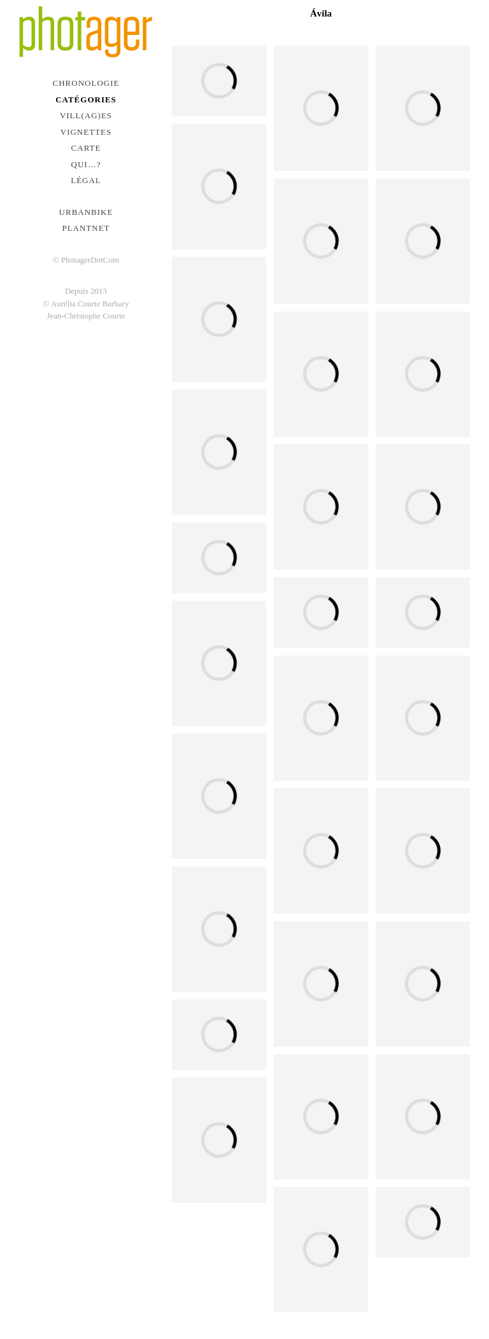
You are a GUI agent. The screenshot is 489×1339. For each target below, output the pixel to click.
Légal (86, 180)
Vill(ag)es (86, 115)
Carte (86, 148)
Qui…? (86, 164)
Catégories (86, 99)
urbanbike (86, 212)
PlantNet (86, 228)
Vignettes (86, 132)
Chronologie (86, 83)
